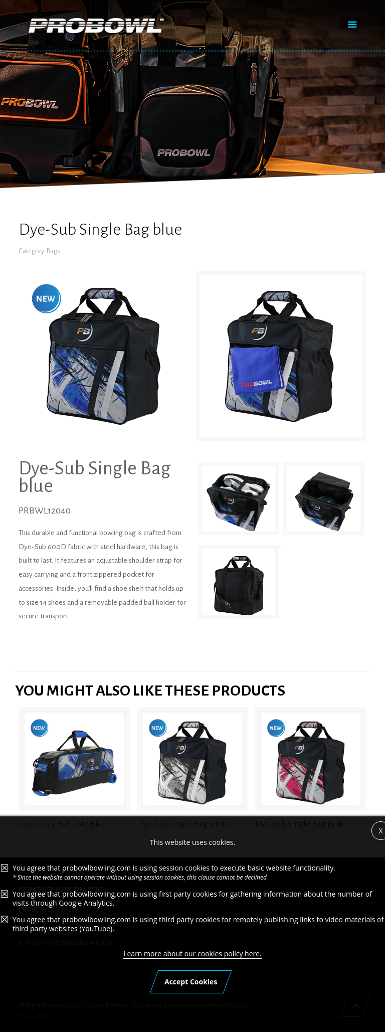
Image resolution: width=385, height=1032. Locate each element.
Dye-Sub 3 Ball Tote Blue (63, 823)
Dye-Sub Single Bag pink (299, 823)
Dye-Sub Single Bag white (183, 823)
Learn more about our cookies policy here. (192, 992)
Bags (53, 251)
